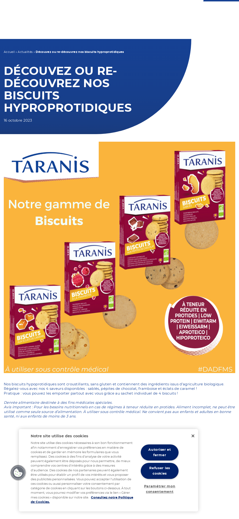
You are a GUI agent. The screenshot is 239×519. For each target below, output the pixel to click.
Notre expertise (155, 29)
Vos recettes (128, 29)
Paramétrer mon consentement (159, 489)
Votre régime (71, 29)
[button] (18, 472)
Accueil (9, 52)
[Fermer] (193, 436)
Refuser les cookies (159, 470)
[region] (108, 470)
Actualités (25, 52)
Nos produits (100, 29)
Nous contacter (125, 10)
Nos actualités (187, 29)
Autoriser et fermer (159, 452)
